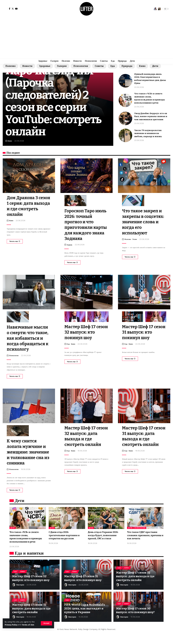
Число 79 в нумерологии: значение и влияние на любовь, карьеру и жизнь (148, 133)
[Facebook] (9, 9)
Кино (144, 66)
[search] (159, 8)
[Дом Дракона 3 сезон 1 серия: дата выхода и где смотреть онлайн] (15, 241)
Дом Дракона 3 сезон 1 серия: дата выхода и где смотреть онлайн (27, 206)
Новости (28, 66)
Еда (114, 66)
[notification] (155, 8)
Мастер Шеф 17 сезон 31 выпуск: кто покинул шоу (144, 332)
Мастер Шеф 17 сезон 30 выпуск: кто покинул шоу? (135, 608)
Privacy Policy (11, 625)
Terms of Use (28, 625)
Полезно (10, 66)
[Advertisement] (86, 38)
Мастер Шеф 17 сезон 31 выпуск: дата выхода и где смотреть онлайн (31, 606)
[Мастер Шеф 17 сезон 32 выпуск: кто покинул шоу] (72, 361)
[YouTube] (16, 9)
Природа (128, 66)
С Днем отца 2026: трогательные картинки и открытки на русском (64, 533)
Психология (81, 66)
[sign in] (5, 9)
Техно (134, 239)
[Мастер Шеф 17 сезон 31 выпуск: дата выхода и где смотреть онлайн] (130, 470)
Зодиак (69, 244)
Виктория (20, 583)
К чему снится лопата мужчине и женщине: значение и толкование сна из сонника (29, 450)
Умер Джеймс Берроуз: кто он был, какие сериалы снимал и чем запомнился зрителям (150, 116)
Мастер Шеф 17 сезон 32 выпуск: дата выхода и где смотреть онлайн (135, 574)
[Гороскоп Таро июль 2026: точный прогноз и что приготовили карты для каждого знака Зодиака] (72, 262)
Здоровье (45, 66)
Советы (100, 66)
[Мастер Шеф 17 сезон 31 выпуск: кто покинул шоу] (130, 358)
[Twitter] (12, 9)
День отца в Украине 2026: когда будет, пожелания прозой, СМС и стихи (103, 533)
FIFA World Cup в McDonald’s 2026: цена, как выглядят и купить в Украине (85, 606)
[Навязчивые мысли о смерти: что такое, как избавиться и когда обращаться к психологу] (15, 375)
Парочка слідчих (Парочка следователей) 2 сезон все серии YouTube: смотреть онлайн (54, 101)
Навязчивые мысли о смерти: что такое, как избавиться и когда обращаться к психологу (28, 337)
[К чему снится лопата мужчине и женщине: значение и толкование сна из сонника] (15, 488)
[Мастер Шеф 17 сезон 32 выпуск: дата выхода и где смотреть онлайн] (72, 470)
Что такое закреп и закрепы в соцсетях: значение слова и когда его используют (144, 221)
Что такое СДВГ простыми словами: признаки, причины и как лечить (144, 533)
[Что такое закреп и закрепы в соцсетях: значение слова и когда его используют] (130, 256)
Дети (157, 66)
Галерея (63, 66)
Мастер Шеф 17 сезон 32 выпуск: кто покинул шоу (83, 332)
